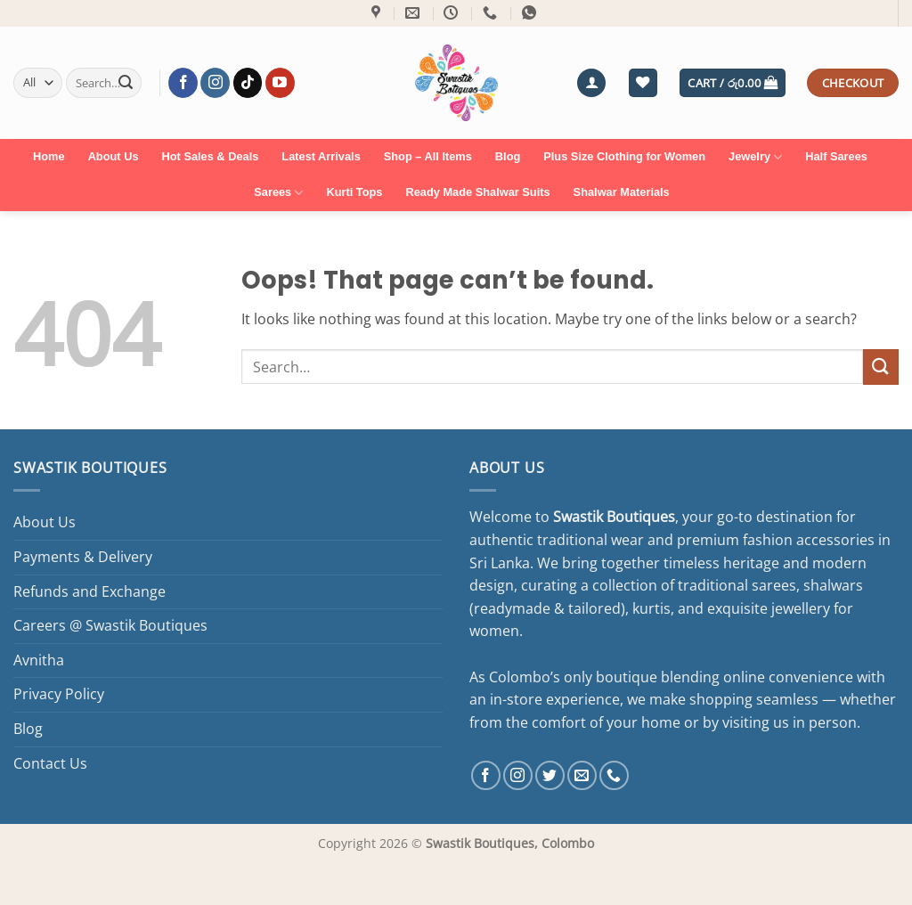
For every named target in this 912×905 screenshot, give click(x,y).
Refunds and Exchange (89, 591)
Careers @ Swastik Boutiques (110, 625)
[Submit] (125, 83)
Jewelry (755, 157)
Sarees (278, 192)
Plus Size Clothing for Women (624, 156)
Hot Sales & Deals (210, 156)
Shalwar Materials (622, 192)
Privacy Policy (58, 694)
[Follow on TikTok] (248, 83)
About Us (113, 156)
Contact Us (50, 763)
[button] (591, 83)
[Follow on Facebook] (183, 83)
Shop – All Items (428, 156)
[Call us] (614, 775)
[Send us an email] (582, 775)
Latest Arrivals (320, 156)
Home (49, 156)
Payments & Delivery (82, 557)
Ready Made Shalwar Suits (477, 192)
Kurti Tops (354, 192)
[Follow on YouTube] (280, 83)
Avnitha (38, 660)
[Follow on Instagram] (215, 83)
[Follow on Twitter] (550, 775)
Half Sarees (836, 156)
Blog (507, 156)
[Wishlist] (643, 83)
